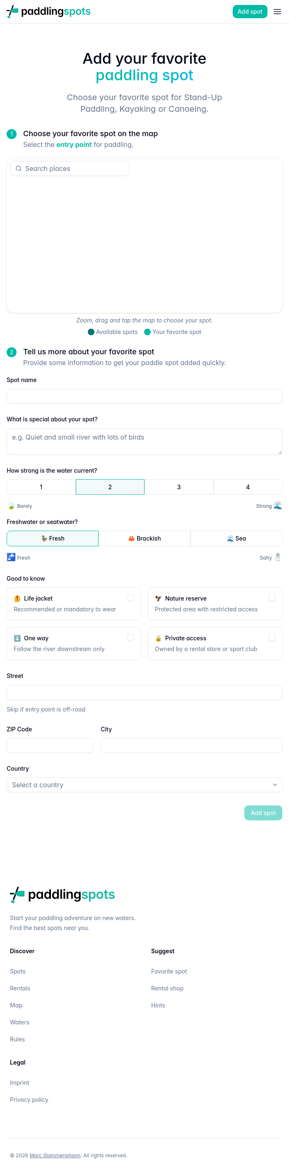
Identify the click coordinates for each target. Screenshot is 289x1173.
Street (15, 675)
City (106, 728)
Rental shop (167, 988)
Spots (18, 971)
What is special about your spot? (52, 419)
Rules (17, 1039)
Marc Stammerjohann (54, 1155)
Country (18, 768)
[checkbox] (131, 597)
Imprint (19, 1082)
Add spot (250, 11)
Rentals (20, 988)
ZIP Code (19, 728)
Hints (158, 1005)
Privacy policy (29, 1099)
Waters (19, 1022)
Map (16, 1005)
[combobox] (73, 168)
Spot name (21, 379)
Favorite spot (169, 971)
